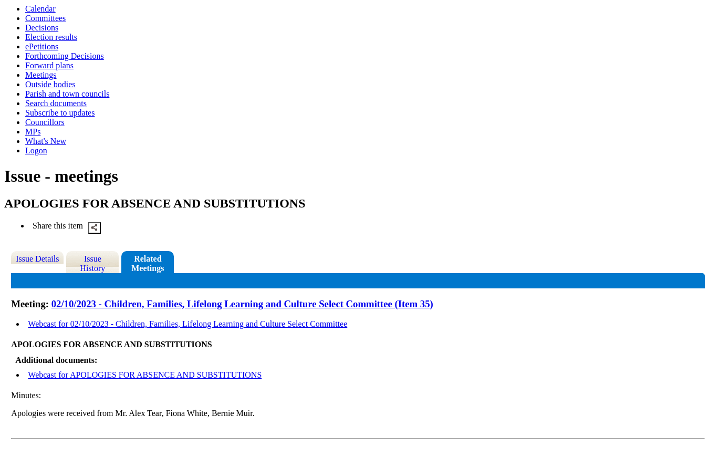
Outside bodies (50, 84)
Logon (36, 150)
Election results (51, 37)
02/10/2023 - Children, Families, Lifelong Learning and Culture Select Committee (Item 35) (242, 303)
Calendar (40, 8)
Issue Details (37, 258)
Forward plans (49, 65)
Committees (45, 18)
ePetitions (41, 46)
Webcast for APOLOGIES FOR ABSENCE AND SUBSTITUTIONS (145, 374)
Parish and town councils (67, 93)
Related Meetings (147, 263)
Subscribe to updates (60, 112)
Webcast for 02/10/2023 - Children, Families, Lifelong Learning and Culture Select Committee (187, 323)
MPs (32, 131)
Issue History (92, 263)
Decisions (41, 27)
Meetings (41, 74)
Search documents (56, 103)
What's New (45, 141)
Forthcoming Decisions (64, 55)
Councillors (45, 122)
